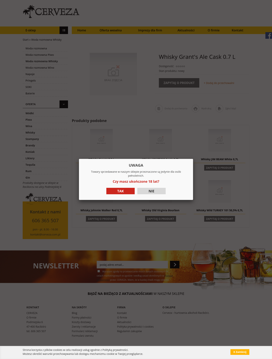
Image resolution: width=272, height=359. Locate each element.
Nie (151, 191)
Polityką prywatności (115, 350)
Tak (120, 191)
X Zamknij (239, 352)
